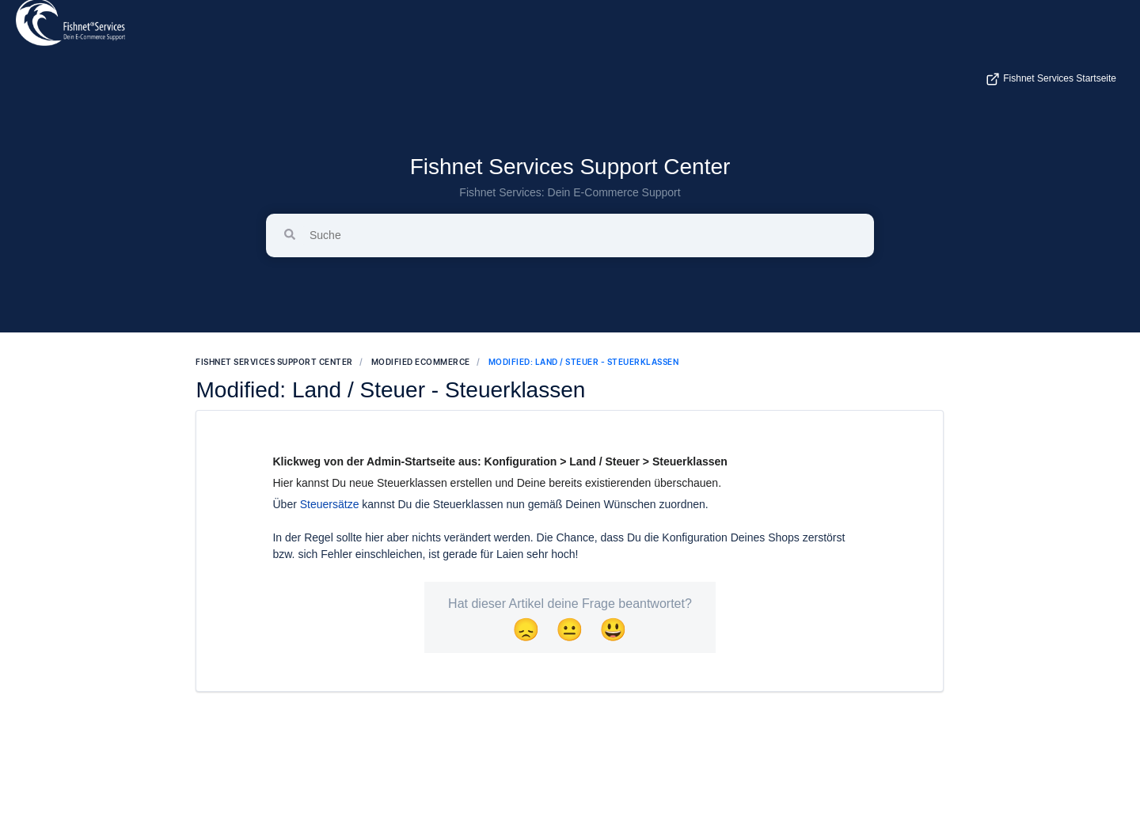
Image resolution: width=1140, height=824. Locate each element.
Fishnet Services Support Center (570, 166)
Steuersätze (329, 504)
